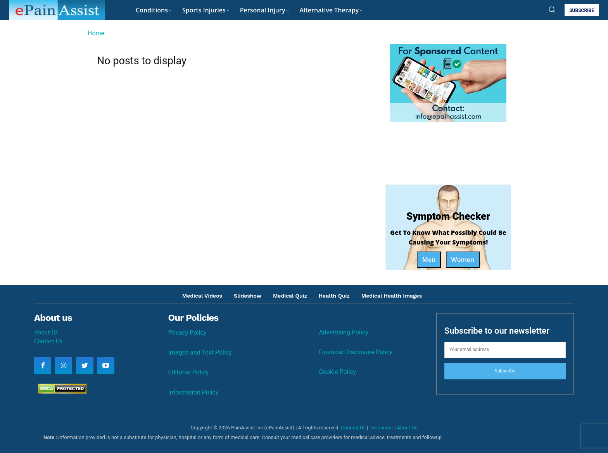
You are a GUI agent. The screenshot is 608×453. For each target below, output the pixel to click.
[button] (551, 9)
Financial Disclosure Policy (355, 352)
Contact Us (48, 341)
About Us (46, 332)
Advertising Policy (343, 332)
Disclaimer (381, 428)
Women (463, 259)
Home (96, 33)
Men (428, 259)
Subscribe (505, 371)
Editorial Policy (188, 372)
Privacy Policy (187, 332)
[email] (505, 350)
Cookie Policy (337, 371)
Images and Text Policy (200, 352)
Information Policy (193, 392)
